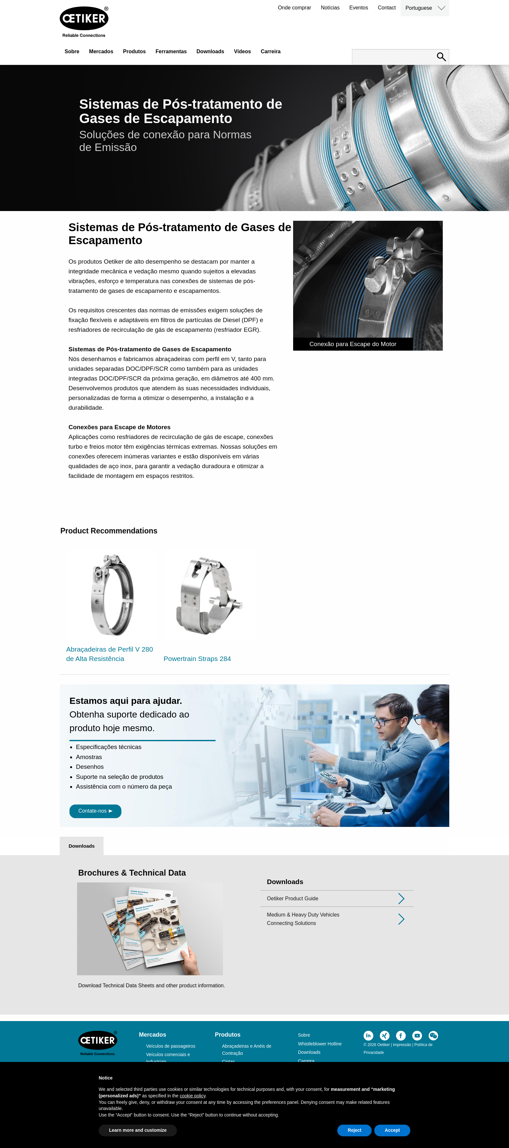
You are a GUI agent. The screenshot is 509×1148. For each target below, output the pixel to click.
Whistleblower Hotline (320, 1043)
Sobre (72, 51)
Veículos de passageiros (170, 1046)
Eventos (358, 7)
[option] (111, 607)
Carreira (270, 51)
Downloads (210, 51)
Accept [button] (392, 1130)
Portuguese (418, 8)
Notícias (330, 7)
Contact (387, 7)
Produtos (134, 51)
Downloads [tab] (81, 846)
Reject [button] (354, 1130)
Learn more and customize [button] (138, 1130)
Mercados (101, 51)
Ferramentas (171, 51)
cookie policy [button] (192, 1095)
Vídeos (242, 51)
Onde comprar (294, 7)
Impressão (402, 1044)
